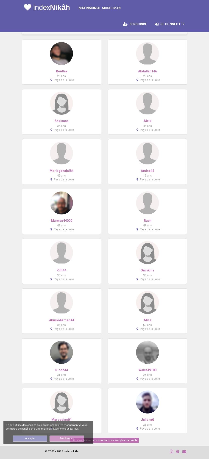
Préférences (67, 438)
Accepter (30, 438)
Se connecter (171, 24)
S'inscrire (135, 24)
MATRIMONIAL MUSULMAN (100, 8)
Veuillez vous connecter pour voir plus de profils (105, 440)
